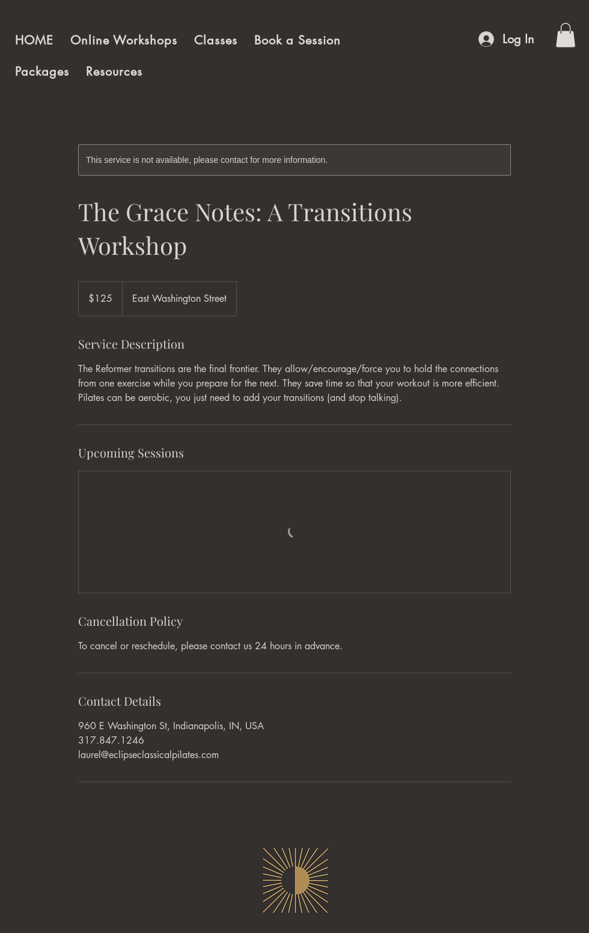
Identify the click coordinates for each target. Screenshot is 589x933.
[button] (565, 35)
